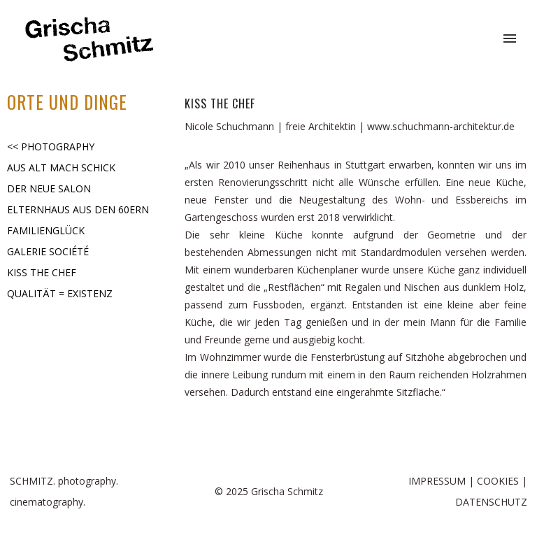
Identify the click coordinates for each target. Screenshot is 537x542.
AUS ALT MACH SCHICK (61, 167)
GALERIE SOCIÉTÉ (48, 251)
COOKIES (498, 480)
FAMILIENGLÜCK (46, 230)
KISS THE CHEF (41, 272)
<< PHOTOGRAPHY (50, 146)
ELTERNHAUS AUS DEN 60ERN (78, 209)
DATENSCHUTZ (491, 501)
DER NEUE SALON (49, 188)
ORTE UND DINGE (67, 102)
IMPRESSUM (437, 480)
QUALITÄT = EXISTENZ (60, 293)
